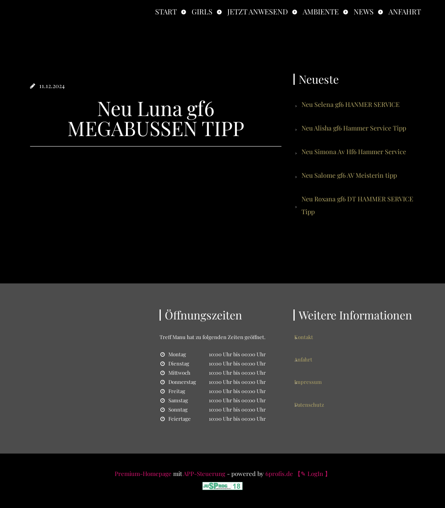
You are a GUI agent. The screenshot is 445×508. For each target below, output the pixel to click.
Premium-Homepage (143, 474)
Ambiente (321, 11)
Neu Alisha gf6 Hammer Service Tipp (353, 128)
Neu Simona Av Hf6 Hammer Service (353, 151)
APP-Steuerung (204, 474)
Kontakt (310, 336)
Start (166, 11)
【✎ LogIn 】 (313, 474)
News (364, 11)
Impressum (315, 366)
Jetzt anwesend (257, 11)
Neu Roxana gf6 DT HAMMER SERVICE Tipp (357, 205)
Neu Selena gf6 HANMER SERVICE (350, 104)
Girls (202, 11)
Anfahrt (404, 11)
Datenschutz (316, 381)
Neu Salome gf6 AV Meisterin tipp (349, 175)
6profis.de (279, 474)
